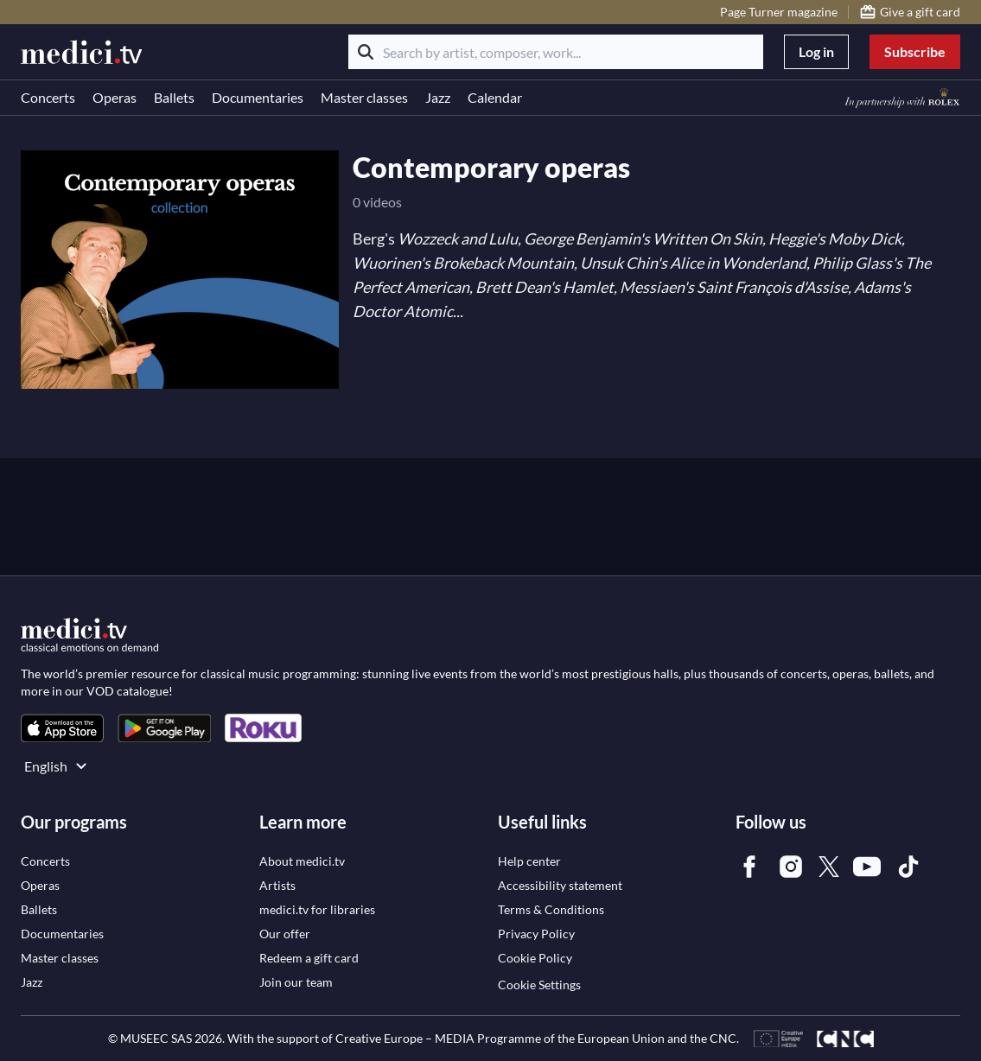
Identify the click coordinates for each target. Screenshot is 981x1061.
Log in (816, 51)
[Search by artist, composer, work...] (555, 52)
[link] (62, 728)
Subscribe (915, 51)
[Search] (365, 51)
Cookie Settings (539, 984)
